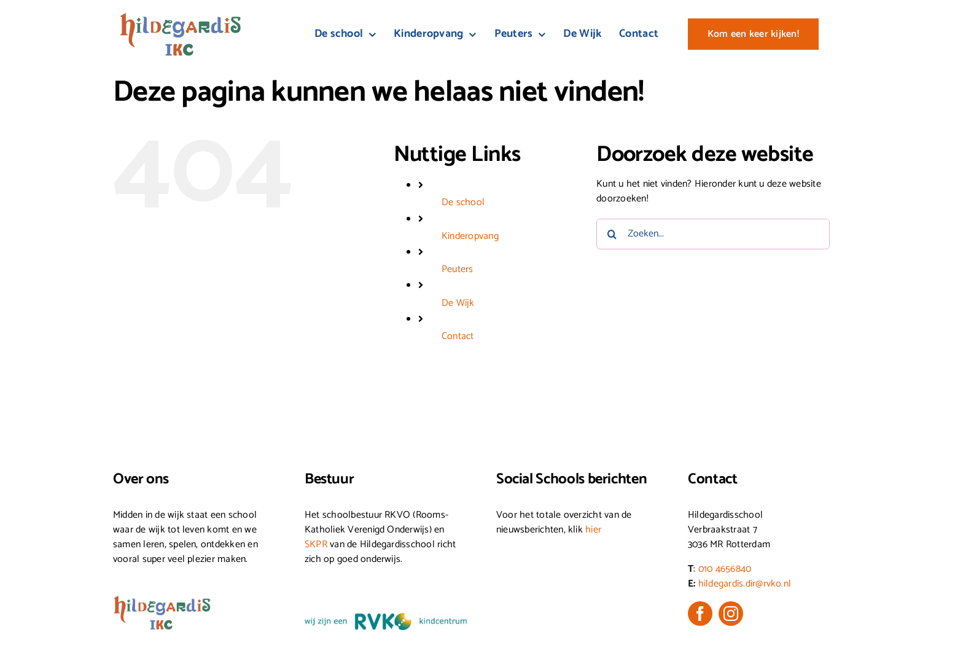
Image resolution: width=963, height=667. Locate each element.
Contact (458, 336)
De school (463, 202)
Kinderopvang (470, 236)
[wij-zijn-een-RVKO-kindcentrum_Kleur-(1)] (386, 617)
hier (593, 529)
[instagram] (731, 613)
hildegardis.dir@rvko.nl (745, 583)
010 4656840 (725, 569)
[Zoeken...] (713, 234)
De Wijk (458, 303)
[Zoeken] (611, 234)
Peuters (458, 269)
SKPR (316, 544)
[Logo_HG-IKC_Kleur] (180, 17)
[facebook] (700, 613)
